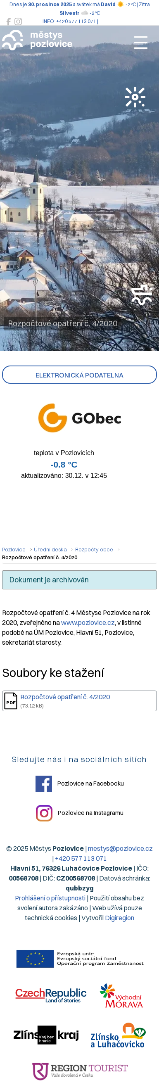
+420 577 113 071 (81, 858)
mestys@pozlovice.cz (120, 848)
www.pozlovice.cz (88, 622)
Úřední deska (50, 549)
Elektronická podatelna (79, 375)
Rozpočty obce (94, 549)
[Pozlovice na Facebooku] (8, 22)
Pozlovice (14, 549)
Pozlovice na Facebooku (80, 784)
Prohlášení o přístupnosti (50, 898)
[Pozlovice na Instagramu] (18, 22)
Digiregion (119, 918)
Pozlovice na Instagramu (79, 813)
